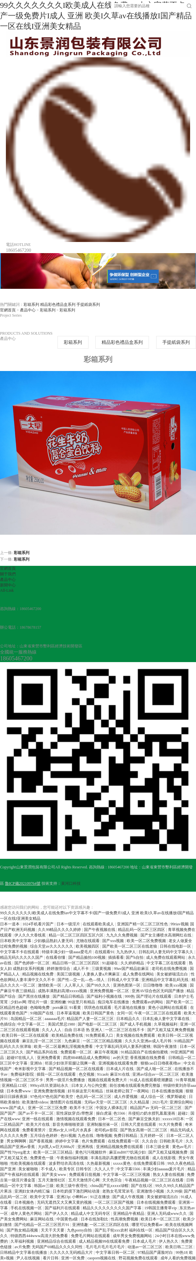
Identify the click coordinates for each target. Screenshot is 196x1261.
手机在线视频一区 (26, 1208)
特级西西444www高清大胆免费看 (39, 1235)
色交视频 (87, 1074)
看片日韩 (51, 1258)
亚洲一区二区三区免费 (48, 1107)
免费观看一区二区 (76, 1052)
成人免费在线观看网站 (166, 957)
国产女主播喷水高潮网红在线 (166, 935)
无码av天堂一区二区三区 (106, 1102)
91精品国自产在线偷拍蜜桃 (145, 1052)
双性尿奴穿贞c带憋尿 (75, 1113)
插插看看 (116, 957)
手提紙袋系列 (88, 304)
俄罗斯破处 (177, 1096)
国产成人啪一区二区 (155, 1068)
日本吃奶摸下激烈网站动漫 (77, 1191)
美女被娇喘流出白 (172, 974)
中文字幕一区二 (31, 1024)
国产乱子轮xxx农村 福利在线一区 (124, 1230)
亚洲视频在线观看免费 (118, 1063)
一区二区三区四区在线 (110, 1224)
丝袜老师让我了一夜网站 (128, 1091)
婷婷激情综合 (59, 968)
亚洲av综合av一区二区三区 (156, 1074)
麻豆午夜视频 (106, 1052)
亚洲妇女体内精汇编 (32, 1191)
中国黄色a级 (68, 1219)
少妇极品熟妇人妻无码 (54, 940)
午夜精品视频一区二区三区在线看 (155, 1180)
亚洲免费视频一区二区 (110, 991)
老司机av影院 (106, 1130)
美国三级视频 (69, 974)
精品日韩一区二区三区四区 (76, 963)
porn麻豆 (60, 1007)
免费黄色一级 (42, 1158)
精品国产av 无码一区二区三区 (156, 1107)
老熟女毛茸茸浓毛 (118, 1191)
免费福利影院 (22, 1074)
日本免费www (19, 1091)
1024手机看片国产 (38, 924)
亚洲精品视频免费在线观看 (120, 1146)
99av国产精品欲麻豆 (132, 968)
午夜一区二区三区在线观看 (158, 1013)
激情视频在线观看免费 (76, 1119)
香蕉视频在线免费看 (148, 1057)
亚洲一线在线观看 (38, 1119)
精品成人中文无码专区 (91, 1213)
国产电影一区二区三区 (98, 1024)
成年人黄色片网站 (26, 1213)
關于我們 (8, 574)
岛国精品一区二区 (26, 1018)
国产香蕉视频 (41, 1141)
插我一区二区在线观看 (57, 1074)
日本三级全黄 (158, 1146)
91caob (102, 1074)
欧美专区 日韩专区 (75, 1169)
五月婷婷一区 (152, 1135)
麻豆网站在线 (42, 1219)
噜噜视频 (104, 1135)
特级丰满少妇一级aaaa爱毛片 (67, 952)
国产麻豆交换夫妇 (144, 1119)
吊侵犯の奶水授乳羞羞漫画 (152, 1113)
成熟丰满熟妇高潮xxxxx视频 (63, 991)
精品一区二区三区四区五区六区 (77, 935)
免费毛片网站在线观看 (91, 1235)
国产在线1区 (142, 1185)
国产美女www (54, 1174)
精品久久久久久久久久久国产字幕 (112, 1208)
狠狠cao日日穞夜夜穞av (161, 1063)
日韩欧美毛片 (171, 1141)
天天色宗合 (112, 1180)
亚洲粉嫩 (58, 1002)
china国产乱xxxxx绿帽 (109, 1185)
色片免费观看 (94, 1141)
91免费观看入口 (100, 1035)
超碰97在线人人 (21, 1057)
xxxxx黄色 (122, 1163)
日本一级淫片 (69, 924)
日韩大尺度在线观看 (139, 1124)
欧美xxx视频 (176, 985)
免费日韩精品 (126, 1135)
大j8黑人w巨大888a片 (57, 1146)
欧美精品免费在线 (68, 1035)
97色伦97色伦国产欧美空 (52, 1096)
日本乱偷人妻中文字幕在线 (166, 1018)
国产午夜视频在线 (100, 929)
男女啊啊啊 (17, 1141)
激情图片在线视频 (66, 1102)
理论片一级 (38, 1002)
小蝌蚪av (80, 1197)
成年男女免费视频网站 (133, 1235)
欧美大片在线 (38, 1124)
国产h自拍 (135, 957)
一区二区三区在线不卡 (125, 1030)
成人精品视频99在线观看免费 (105, 1241)
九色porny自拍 (80, 1230)
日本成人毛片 (145, 1241)
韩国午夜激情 (165, 1046)
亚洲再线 (85, 1146)
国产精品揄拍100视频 (87, 957)
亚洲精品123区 (15, 1085)
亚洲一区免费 (73, 1258)
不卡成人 (49, 1169)
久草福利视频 (22, 1241)
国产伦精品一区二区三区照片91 (42, 1224)
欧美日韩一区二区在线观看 (26, 1035)
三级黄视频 (101, 968)
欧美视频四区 (88, 946)
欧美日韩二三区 (179, 1247)
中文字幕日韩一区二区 (116, 1252)
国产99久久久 (99, 985)
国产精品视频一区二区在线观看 (77, 1068)
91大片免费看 (171, 1124)
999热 (130, 996)
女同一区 (125, 1013)
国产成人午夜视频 (128, 1197)
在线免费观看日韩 (149, 1163)
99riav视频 (179, 924)
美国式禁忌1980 (62, 1024)
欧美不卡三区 (82, 1107)
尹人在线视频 (28, 1258)
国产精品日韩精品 (69, 996)
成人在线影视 (164, 1158)
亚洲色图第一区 (127, 985)
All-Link (7, 590)
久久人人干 (104, 1169)
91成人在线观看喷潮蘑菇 (152, 1080)
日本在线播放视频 (168, 1091)
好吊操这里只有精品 (86, 1091)
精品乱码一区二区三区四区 (142, 929)
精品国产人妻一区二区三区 (91, 1018)
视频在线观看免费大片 (108, 1080)
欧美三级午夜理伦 (72, 1185)
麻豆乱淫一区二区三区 (42, 1041)
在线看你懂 (56, 957)
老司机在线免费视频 (170, 968)
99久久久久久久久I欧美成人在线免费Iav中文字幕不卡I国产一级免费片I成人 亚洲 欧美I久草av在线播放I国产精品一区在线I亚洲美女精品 (98, 15)
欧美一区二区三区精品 (53, 1152)
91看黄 (75, 1007)
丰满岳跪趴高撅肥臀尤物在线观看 (120, 1158)
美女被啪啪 (28, 1169)
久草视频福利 (166, 1024)
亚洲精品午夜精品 (129, 1213)
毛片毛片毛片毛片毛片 (106, 1247)
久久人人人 (52, 1030)
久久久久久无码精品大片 (72, 1252)
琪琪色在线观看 (98, 1007)
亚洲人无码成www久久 (167, 1213)
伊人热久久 (169, 1241)
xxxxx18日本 (173, 1119)
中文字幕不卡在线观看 (20, 952)
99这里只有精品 (82, 1002)
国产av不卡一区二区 (36, 1113)
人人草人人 (74, 985)
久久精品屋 (140, 1102)
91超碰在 (110, 963)
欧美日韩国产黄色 (99, 1013)
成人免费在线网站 (138, 974)
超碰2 (183, 1113)
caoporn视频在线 (102, 1258)
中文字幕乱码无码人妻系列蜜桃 (124, 1046)
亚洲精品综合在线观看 (57, 1241)
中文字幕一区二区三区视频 (127, 1174)
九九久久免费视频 (122, 935)
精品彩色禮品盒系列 (57, 304)
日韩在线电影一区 (176, 946)
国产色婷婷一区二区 (32, 963)
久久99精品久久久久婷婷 (60, 929)
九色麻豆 (72, 1041)
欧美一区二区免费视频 (147, 940)
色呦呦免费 (40, 1007)
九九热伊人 (126, 952)
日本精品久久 (128, 1018)
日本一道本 (10, 924)
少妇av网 (18, 1002)
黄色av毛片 (182, 1146)
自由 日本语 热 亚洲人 (84, 1030)
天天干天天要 (53, 1230)
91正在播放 (100, 1197)
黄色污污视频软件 (91, 1152)
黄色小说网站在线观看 (168, 1007)
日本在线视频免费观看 (157, 1202)
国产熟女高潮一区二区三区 (144, 1130)
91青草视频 (185, 1080)
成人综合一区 (152, 1096)
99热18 (182, 1252)
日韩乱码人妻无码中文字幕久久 (166, 952)
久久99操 (174, 1191)
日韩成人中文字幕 (123, 979)
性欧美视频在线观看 (28, 1163)
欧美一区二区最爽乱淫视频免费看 (64, 1046)
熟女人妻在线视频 (169, 1174)
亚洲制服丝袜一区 (103, 1124)
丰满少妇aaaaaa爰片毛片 (164, 1169)
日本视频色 (24, 1202)
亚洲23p (63, 1197)
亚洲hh (36, 1063)
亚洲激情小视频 (151, 1191)
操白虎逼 (104, 1113)
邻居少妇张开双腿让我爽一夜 (71, 1063)
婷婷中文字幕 (67, 1141)
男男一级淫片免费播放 (66, 1080)
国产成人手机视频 (136, 1024)
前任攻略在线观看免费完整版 (135, 1085)
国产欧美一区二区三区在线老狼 (130, 946)
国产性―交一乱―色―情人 (81, 979)
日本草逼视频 (69, 1013)
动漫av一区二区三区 (145, 1247)
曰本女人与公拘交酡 (90, 1085)
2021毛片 (160, 1102)
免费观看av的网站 (148, 1002)
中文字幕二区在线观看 (167, 963)
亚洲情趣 (80, 1224)
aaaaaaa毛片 (55, 1018)
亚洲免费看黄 (49, 1057)
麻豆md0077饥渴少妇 (127, 1152)
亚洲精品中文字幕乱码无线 (165, 979)
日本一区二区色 (112, 1119)
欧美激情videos (35, 1102)
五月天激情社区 (52, 1180)
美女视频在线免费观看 (136, 1035)
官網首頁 (8, 310)
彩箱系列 (31, 304)
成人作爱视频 (126, 1096)
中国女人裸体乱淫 (112, 1107)
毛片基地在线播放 (130, 1007)
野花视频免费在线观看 (139, 1258)
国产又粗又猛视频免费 (168, 1152)
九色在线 (86, 1135)
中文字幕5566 (129, 1169)
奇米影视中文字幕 (30, 1068)
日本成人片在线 (120, 1068)
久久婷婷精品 (133, 963)
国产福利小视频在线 (105, 996)
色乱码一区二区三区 (94, 1096)
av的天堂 (120, 1057)
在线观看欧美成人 (99, 924)
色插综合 (8, 1024)
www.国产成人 (13, 1107)
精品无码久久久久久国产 (22, 957)
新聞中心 (8, 585)
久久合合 (149, 1141)
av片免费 (22, 1247)
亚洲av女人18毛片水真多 (70, 1130)
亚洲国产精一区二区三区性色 (143, 924)
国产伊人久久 (57, 1213)
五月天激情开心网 (84, 1180)
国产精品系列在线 (42, 1052)
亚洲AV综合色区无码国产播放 (158, 991)
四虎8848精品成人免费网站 (87, 1057)
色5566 (119, 1113)
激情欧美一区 (50, 985)
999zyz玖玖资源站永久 (50, 1085)
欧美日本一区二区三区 (161, 1219)
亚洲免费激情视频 (50, 1091)
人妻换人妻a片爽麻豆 (102, 974)
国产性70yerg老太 (15, 1152)
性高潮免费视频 (125, 1219)
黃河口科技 (71, 883)
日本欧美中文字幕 (16, 940)
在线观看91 (104, 952)
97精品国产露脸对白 (156, 1252)
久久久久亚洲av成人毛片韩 (148, 1041)
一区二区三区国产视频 (114, 1202)
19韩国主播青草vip (161, 1208)
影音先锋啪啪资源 (69, 1124)
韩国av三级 (44, 1185)
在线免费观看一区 (124, 1141)
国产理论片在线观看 (154, 996)
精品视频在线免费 (38, 974)
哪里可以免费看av (148, 1224)
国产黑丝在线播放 (34, 996)
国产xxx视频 (113, 940)
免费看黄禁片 (34, 1130)
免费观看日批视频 (85, 1174)
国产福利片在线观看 (63, 1208)
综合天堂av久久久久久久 (52, 946)
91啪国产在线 (42, 1013)
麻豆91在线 (120, 1074)
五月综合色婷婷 (44, 1135)
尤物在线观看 (88, 940)
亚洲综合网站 (182, 1102)
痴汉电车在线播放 (114, 1002)
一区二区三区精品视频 (103, 1041)
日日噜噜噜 (153, 985)
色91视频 (68, 1135)
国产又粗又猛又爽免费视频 (170, 1030)
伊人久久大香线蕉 (30, 935)
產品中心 (28, 310)
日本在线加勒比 (95, 1219)
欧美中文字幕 (42, 1197)
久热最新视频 (99, 1163)
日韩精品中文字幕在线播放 (24, 1252)
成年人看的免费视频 (178, 1258)
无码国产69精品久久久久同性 (58, 1247)
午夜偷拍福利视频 (73, 1158)
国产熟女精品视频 (23, 1230)
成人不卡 (81, 968)
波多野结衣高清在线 (67, 1163)
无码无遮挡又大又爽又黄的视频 (65, 1202)
